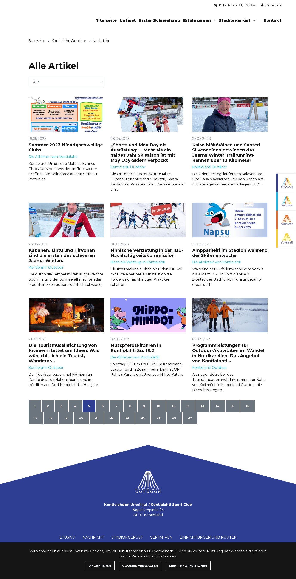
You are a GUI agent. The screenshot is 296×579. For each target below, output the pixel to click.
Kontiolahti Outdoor (69, 41)
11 (173, 406)
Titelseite (106, 20)
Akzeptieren (100, 565)
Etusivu (67, 537)
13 (202, 406)
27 (190, 418)
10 (158, 406)
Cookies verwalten (140, 565)
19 (66, 418)
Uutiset (128, 20)
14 (217, 406)
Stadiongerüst (235, 20)
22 (112, 418)
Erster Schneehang (159, 20)
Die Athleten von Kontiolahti (53, 157)
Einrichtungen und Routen (208, 537)
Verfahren (161, 537)
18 (51, 418)
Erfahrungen (197, 20)
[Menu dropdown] (214, 20)
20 (81, 418)
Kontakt (272, 20)
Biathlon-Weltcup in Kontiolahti (137, 262)
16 (247, 406)
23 (127, 418)
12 (187, 406)
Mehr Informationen (188, 565)
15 (232, 406)
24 (143, 418)
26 (174, 418)
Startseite (37, 41)
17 (35, 418)
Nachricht (101, 41)
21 (96, 418)
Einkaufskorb (228, 5)
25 (159, 418)
